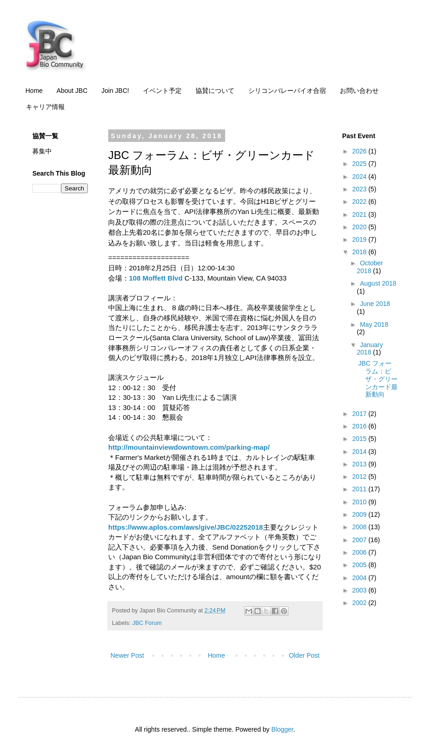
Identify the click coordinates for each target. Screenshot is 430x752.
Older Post (304, 655)
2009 (360, 514)
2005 (360, 565)
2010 (360, 502)
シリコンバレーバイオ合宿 (287, 90)
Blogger (282, 729)
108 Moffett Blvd (156, 278)
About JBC (71, 90)
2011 (360, 489)
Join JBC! (115, 90)
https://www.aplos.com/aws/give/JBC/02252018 (185, 527)
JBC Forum (147, 623)
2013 (360, 464)
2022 (360, 201)
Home (34, 90)
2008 (360, 527)
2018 (360, 252)
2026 (360, 151)
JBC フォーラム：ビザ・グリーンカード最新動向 (378, 379)
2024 (360, 176)
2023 (360, 189)
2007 (360, 540)
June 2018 (375, 303)
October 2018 (370, 267)
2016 (360, 426)
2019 (360, 239)
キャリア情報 (45, 106)
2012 (360, 476)
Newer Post (127, 655)
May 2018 (374, 324)
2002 (360, 602)
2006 (360, 552)
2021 (360, 214)
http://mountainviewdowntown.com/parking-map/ (189, 447)
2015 (360, 438)
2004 (360, 577)
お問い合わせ (359, 90)
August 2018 (378, 283)
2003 (360, 590)
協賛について (215, 90)
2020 (360, 227)
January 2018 (370, 348)
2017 (360, 413)
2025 (360, 163)
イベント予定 (162, 90)
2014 (360, 451)
